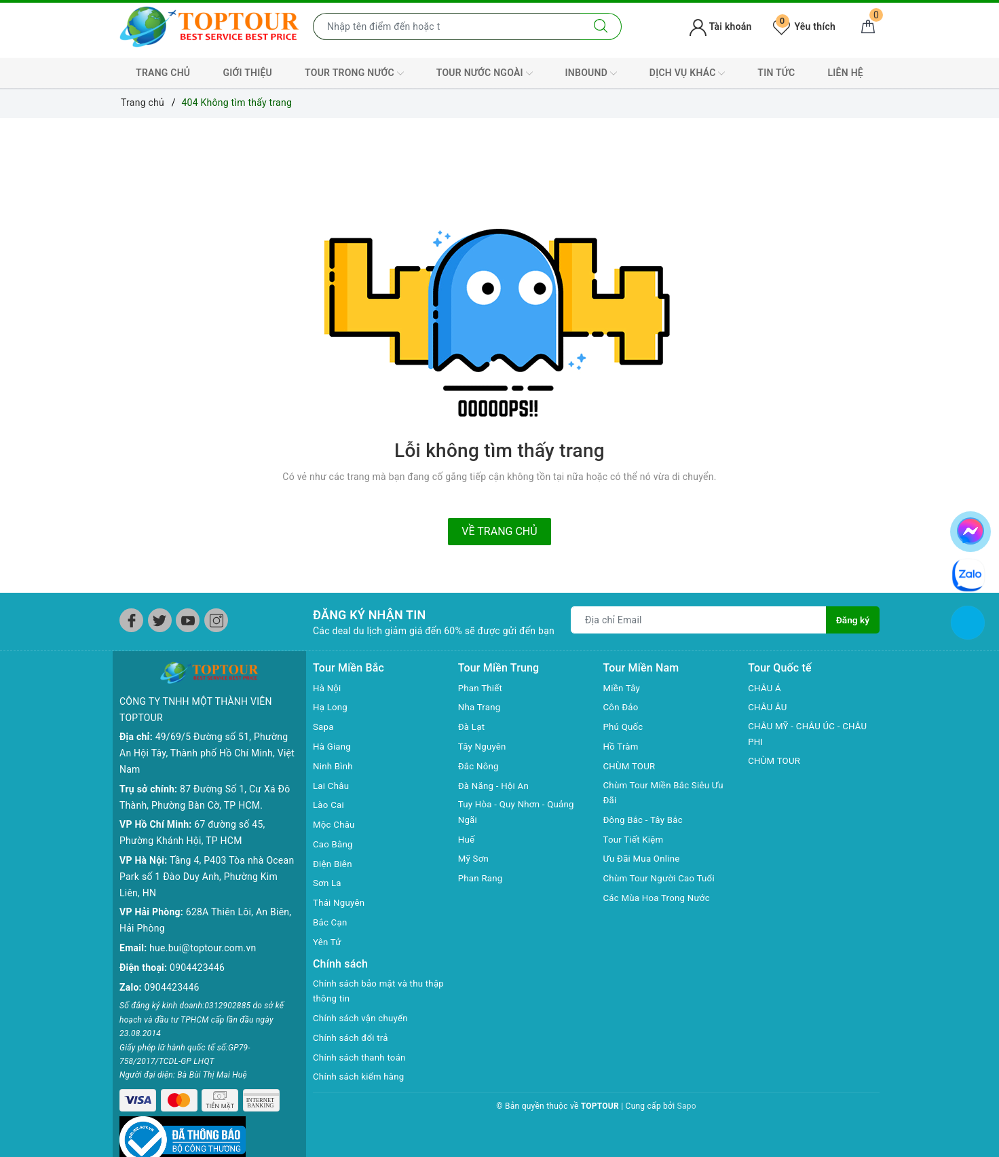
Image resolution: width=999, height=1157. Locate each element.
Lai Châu (332, 785)
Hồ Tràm (622, 746)
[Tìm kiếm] (601, 26)
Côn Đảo (622, 706)
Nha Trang (480, 706)
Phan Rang (481, 879)
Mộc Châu (335, 824)
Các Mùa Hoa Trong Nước (659, 899)
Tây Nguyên (483, 746)
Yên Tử (328, 941)
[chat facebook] (970, 529)
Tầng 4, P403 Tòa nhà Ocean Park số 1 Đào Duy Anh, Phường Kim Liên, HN (206, 855)
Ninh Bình (334, 765)
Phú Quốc (624, 726)
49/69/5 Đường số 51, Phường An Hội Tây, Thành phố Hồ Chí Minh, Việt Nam (207, 731)
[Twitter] (160, 620)
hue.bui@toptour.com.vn (202, 926)
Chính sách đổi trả (352, 1038)
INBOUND (591, 73)
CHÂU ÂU (768, 706)
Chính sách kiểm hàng (361, 1078)
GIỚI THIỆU (247, 72)
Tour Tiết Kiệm (635, 840)
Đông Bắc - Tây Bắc (645, 820)
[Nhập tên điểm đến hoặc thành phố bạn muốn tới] (447, 26)
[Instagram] (216, 620)
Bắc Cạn (331, 922)
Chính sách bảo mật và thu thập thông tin (371, 992)
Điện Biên (333, 863)
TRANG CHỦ (163, 72)
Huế (467, 840)
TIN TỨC (776, 72)
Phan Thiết (481, 687)
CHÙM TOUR (630, 765)
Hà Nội (328, 687)
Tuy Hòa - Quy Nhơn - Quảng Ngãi (519, 812)
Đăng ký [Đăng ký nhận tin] (852, 619)
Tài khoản (720, 26)
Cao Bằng (334, 844)
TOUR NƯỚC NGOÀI (484, 73)
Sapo (686, 1107)
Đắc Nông (479, 765)
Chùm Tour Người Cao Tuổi (662, 879)
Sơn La (328, 882)
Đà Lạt (472, 726)
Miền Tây (623, 687)
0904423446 (197, 945)
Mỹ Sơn (474, 860)
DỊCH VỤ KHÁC (687, 73)
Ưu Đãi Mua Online (643, 860)
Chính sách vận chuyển (363, 1019)
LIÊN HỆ (845, 72)
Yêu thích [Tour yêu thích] (804, 26)
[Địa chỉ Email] (698, 619)
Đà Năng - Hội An (495, 785)
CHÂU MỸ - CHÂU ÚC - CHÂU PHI (810, 734)
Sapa (324, 726)
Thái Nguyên (340, 902)
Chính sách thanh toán (362, 1058)
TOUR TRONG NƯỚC (354, 73)
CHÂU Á (765, 687)
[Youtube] (188, 620)
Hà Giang (333, 746)
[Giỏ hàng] (868, 26)
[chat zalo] (968, 574)
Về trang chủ (499, 531)
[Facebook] (131, 620)
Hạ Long (331, 706)
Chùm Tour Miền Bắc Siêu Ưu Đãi (666, 793)
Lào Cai (329, 804)
